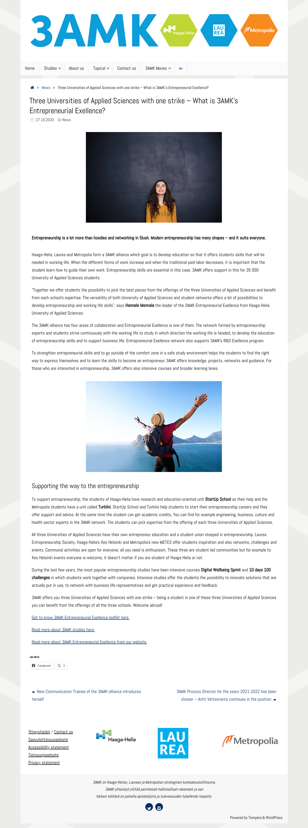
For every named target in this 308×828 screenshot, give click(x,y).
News (46, 87)
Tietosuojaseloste (43, 755)
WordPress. (274, 817)
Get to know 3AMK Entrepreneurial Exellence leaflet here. (80, 617)
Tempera (255, 817)
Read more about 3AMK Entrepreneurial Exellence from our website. (89, 642)
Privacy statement (44, 762)
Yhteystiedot (39, 732)
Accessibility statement (48, 747)
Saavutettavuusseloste (48, 739)
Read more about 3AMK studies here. (63, 630)
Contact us (63, 732)
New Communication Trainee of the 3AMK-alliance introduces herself (86, 695)
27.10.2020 (45, 119)
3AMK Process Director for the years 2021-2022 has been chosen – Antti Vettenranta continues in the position (226, 695)
